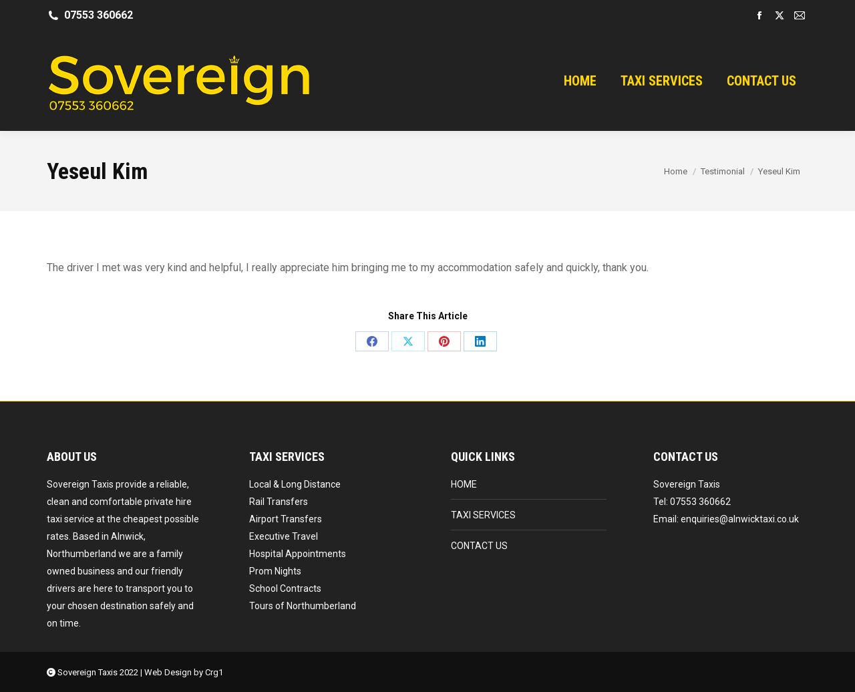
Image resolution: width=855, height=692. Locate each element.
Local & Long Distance (295, 484)
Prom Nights (275, 571)
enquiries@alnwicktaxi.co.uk (740, 519)
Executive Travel (283, 536)
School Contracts (285, 588)
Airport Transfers (285, 519)
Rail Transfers (278, 501)
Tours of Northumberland (302, 605)
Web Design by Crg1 (183, 672)
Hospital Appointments (297, 553)
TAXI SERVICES (483, 515)
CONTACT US (479, 545)
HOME (464, 484)
